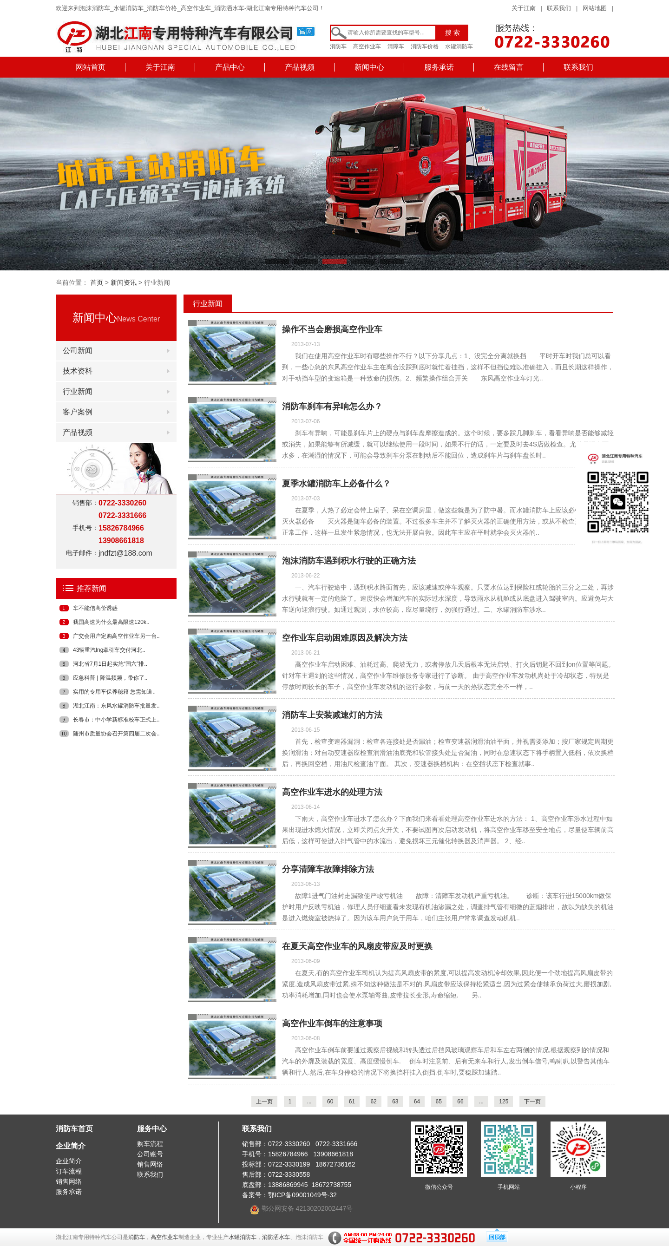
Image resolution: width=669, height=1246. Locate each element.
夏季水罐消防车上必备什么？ (336, 483)
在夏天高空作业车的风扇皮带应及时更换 (357, 946)
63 (395, 1101)
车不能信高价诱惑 (95, 608)
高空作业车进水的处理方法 (332, 792)
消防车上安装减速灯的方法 (332, 715)
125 (503, 1101)
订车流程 (69, 1171)
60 (330, 1101)
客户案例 (77, 412)
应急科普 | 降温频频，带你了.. (110, 678)
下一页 (532, 1101)
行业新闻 (77, 391)
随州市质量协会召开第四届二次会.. (116, 733)
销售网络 (69, 1181)
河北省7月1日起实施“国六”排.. (110, 664)
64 (417, 1101)
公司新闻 (77, 350)
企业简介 (70, 1146)
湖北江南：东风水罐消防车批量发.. (116, 705)
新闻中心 (369, 67)
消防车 (338, 46)
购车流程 (150, 1144)
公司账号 (150, 1154)
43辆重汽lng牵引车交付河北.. (109, 650)
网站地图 (595, 8)
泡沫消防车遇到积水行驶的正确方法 (349, 560)
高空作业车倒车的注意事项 (332, 1023)
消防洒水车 (276, 1237)
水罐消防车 (459, 46)
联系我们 (559, 8)
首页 (96, 282)
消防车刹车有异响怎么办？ (332, 406)
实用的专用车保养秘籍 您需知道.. (114, 692)
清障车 (395, 46)
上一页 (264, 1101)
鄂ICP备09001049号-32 (302, 1195)
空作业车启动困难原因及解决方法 (344, 638)
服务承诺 (439, 67)
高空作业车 (367, 46)
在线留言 (509, 67)
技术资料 (77, 371)
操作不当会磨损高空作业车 (332, 329)
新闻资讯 (124, 282)
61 (352, 1101)
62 (373, 1101)
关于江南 (524, 8)
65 (439, 1101)
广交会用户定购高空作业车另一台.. (116, 636)
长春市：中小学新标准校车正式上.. (116, 719)
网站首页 (90, 67)
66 (460, 1101)
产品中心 (230, 67)
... (309, 1101)
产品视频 (300, 67)
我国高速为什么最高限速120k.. (111, 622)
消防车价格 (425, 46)
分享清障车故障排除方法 (328, 869)
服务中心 (152, 1129)
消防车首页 (74, 1129)
